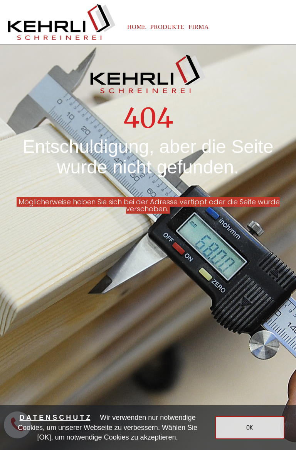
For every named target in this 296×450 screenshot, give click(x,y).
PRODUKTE (167, 27)
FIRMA (198, 27)
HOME (136, 27)
